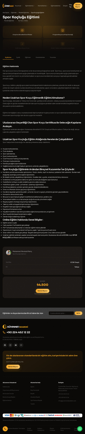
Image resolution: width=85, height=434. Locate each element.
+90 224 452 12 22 (16, 332)
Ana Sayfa (6, 12)
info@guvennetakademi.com (67, 401)
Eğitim (32, 387)
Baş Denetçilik (35, 390)
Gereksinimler (40, 57)
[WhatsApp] (79, 428)
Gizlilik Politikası (29, 429)
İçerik (18, 57)
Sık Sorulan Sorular (8, 393)
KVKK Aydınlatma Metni (65, 429)
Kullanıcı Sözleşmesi (40, 429)
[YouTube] (16, 345)
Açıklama (8, 57)
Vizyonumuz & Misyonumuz (11, 390)
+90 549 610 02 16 (63, 397)
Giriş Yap (70, 6)
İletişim (65, 6)
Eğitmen (28, 57)
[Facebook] (5, 345)
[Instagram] (10, 345)
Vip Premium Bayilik (36, 400)
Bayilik (32, 393)
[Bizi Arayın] (5, 428)
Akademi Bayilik (35, 397)
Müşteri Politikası (52, 429)
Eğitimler (14, 12)
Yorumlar (53, 57)
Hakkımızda (6, 387)
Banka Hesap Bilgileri (9, 397)
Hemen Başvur (77, 6)
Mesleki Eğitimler (24, 12)
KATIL (78, 313)
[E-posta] (21, 345)
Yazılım (33, 404)
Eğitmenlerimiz (55, 6)
